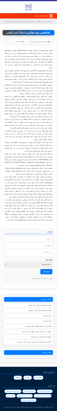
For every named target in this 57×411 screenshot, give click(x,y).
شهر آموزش (39, 22)
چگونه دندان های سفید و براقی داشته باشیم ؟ (36, 331)
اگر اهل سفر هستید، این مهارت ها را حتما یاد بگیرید (34, 342)
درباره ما (27, 377)
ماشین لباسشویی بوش (42, 395)
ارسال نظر (46, 271)
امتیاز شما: (48, 260)
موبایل (32, 22)
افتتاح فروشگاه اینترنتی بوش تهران (40, 305)
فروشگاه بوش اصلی (45, 391)
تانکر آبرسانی (47, 315)
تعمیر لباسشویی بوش (13, 391)
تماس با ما (38, 377)
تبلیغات (17, 377)
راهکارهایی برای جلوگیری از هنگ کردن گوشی (18, 22)
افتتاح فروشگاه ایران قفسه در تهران (39, 310)
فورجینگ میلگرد (29, 391)
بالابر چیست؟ (47, 321)
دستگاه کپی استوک (28, 400)
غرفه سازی (10, 395)
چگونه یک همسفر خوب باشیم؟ (41, 336)
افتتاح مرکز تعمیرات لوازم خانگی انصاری (38, 326)
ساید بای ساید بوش (24, 395)
